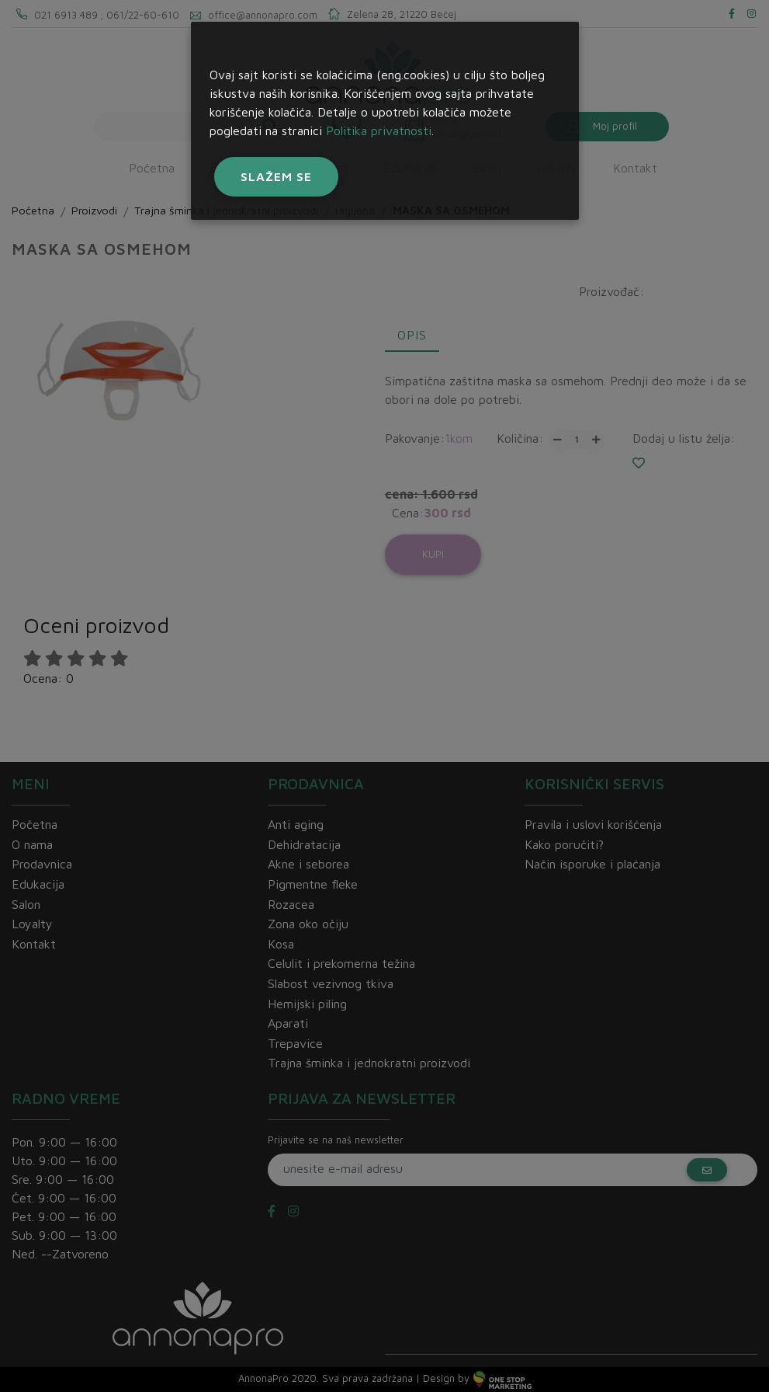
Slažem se (276, 176)
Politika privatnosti (378, 130)
